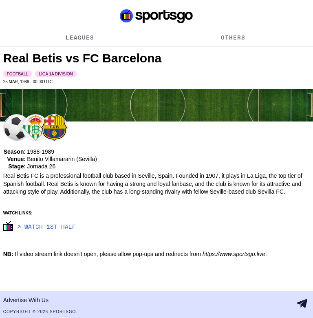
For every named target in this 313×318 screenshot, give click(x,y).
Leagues (80, 37)
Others (233, 37)
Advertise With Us (25, 300)
